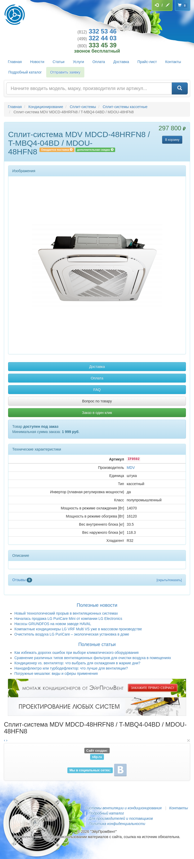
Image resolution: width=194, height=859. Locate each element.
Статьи (58, 62)
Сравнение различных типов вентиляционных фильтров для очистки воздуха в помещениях (92, 658)
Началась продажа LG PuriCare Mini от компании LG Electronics (68, 618)
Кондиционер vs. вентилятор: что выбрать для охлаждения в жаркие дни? (77, 663)
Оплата (98, 62)
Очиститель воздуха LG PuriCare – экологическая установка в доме (71, 634)
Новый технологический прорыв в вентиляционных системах (66, 613)
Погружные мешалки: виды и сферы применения (56, 673)
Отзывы (22, 580)
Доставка (121, 62)
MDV (131, 467)
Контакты (173, 62)
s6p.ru (97, 757)
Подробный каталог (25, 72)
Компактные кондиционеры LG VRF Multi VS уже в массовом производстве (78, 629)
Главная (15, 62)
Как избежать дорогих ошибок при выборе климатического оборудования (76, 652)
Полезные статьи (97, 644)
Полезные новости (97, 605)
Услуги (78, 62)
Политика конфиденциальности (117, 824)
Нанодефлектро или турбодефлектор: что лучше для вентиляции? (71, 668)
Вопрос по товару (97, 401)
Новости (37, 62)
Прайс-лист (147, 62)
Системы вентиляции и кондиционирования (123, 808)
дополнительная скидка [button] (95, 149)
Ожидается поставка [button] (57, 149)
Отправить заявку (65, 72)
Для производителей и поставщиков (121, 818)
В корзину (172, 140)
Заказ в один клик (97, 413)
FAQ (97, 390)
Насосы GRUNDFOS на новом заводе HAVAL (52, 624)
